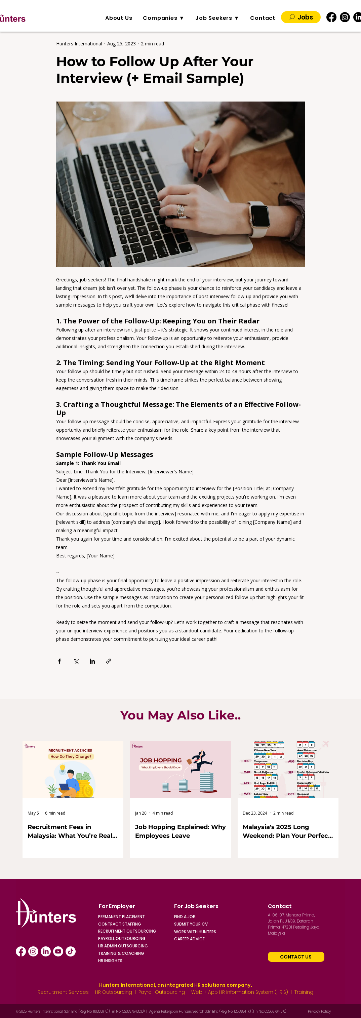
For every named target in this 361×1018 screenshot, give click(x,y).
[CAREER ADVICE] (211, 938)
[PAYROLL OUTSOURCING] (135, 938)
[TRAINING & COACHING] (135, 953)
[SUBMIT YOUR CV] (201, 924)
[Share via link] (109, 661)
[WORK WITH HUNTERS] (211, 931)
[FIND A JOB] (201, 916)
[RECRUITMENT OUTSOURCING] (135, 931)
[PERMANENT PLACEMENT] (125, 916)
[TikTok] (71, 951)
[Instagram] (345, 17)
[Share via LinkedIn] (92, 661)
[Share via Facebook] (59, 661)
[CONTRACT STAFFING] (125, 924)
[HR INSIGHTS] (135, 960)
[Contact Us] (296, 957)
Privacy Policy (319, 1011)
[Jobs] (301, 17)
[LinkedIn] (46, 951)
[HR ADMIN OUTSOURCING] (135, 945)
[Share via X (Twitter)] (76, 661)
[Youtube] (58, 951)
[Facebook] (331, 17)
